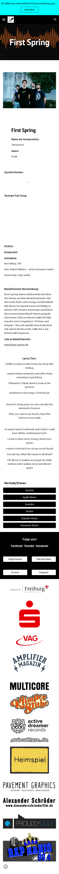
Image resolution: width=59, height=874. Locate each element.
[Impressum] (15, 559)
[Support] (44, 572)
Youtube (29, 545)
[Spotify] (29, 490)
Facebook (16, 545)
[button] (4, 19)
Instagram (42, 545)
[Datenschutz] (44, 559)
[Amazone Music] (29, 525)
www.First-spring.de (16, 344)
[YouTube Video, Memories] (29, 217)
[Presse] (15, 572)
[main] (29, 42)
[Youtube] (29, 504)
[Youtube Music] (29, 518)
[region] (29, 7)
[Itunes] (29, 511)
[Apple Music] (29, 497)
